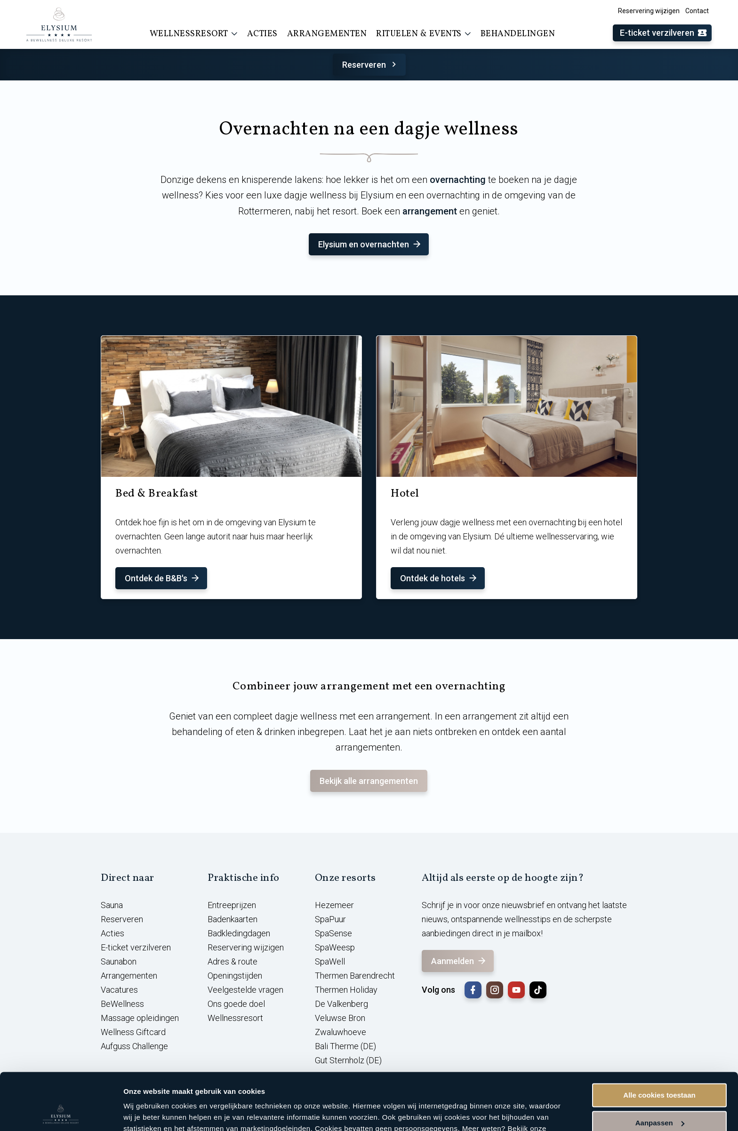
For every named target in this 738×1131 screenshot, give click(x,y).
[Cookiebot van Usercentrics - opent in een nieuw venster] (61, 1113)
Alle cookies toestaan (659, 1042)
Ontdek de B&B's (163, 578)
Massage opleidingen (140, 1018)
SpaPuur (330, 919)
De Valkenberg (341, 1004)
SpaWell (330, 961)
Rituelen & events (423, 34)
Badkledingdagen (239, 933)
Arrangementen (327, 34)
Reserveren (370, 64)
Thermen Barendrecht (355, 976)
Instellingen (143, 1112)
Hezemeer (334, 905)
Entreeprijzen (232, 905)
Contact (697, 11)
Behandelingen (518, 34)
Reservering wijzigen (649, 11)
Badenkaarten (232, 919)
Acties (262, 34)
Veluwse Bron (340, 1018)
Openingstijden (235, 976)
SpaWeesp (335, 947)
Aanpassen (659, 1069)
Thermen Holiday (346, 990)
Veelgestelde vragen (245, 990)
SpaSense (333, 933)
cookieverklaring (153, 1087)
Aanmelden (459, 961)
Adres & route (232, 961)
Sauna (112, 905)
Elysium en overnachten (370, 244)
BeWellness (122, 1004)
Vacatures (119, 990)
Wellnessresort (194, 34)
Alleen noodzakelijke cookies (659, 1097)
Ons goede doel (236, 1004)
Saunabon (118, 961)
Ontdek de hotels (439, 578)
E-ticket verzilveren (663, 33)
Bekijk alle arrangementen (369, 781)
